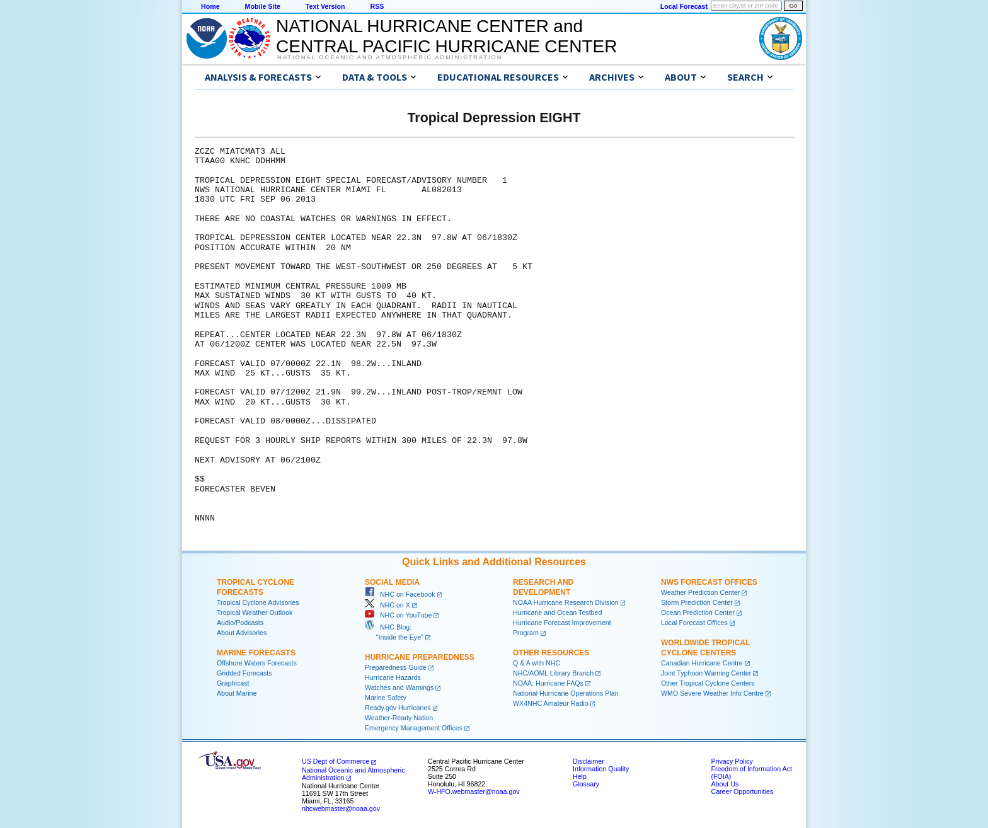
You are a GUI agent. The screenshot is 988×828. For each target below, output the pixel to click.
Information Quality (601, 769)
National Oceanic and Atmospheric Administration (389, 57)
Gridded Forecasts (244, 673)
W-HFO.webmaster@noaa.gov (474, 791)
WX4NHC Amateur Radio (551, 703)
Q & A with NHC (536, 663)
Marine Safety (385, 697)
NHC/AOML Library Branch (553, 673)
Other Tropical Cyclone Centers (708, 683)
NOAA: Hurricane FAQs (548, 683)
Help (580, 776)
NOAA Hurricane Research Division (566, 602)
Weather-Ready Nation (399, 718)
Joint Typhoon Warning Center (706, 673)
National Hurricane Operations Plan (566, 693)
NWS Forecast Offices (709, 582)
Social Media (392, 582)
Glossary (586, 784)
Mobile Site (262, 6)
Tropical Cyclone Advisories (258, 602)
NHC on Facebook (400, 594)
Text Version (325, 6)
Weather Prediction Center (700, 592)
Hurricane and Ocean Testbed (557, 612)
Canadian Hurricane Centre (702, 663)
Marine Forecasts (256, 652)
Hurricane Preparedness (419, 657)
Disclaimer (588, 761)
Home (210, 6)
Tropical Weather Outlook (254, 612)
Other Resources (551, 652)
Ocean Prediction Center (698, 612)
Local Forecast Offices (694, 622)
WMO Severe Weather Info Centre (712, 693)
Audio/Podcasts (240, 622)
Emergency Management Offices (413, 728)
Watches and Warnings (399, 687)
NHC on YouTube (398, 615)
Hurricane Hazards (393, 677)
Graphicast (233, 683)
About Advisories (242, 632)
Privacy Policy (731, 761)
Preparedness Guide (396, 667)
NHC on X (387, 605)
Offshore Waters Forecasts (257, 663)
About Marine (236, 693)
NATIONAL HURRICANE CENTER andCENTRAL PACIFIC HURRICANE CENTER (446, 36)
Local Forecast (684, 6)
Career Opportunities (742, 791)
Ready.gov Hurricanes (398, 707)
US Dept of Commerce (335, 761)
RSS (377, 6)
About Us (724, 784)
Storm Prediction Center (697, 602)
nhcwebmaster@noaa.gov (341, 808)
